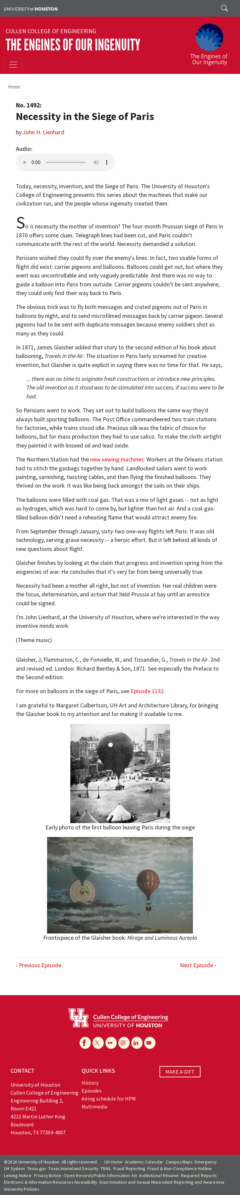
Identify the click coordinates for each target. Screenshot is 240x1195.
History (90, 1082)
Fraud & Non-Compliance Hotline (180, 1168)
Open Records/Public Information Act (100, 1175)
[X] (98, 1043)
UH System (14, 1168)
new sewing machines (117, 459)
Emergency (206, 1162)
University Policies (21, 1189)
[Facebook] (85, 1043)
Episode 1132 (147, 691)
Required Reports (198, 1175)
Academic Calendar (144, 1162)
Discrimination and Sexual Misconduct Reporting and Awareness (161, 1182)
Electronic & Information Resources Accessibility (50, 1182)
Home (14, 87)
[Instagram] (124, 1043)
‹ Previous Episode (38, 965)
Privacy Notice (48, 1175)
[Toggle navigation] (13, 64)
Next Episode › (198, 965)
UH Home (113, 1162)
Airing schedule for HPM (109, 1098)
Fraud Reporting (129, 1168)
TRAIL (105, 1168)
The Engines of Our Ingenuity (73, 45)
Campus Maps (179, 1162)
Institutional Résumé (159, 1175)
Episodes (92, 1090)
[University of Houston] (30, 8)
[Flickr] (111, 1043)
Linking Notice (17, 1175)
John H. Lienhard (43, 132)
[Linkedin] (137, 1043)
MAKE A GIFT (180, 1071)
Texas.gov (36, 1168)
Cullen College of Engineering (51, 31)
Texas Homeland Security (73, 1168)
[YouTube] (149, 1043)
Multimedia (94, 1106)
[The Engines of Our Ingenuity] (211, 41)
